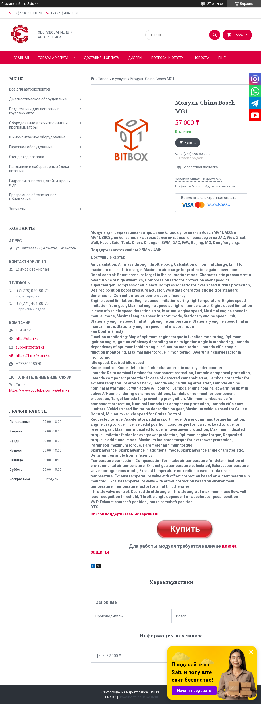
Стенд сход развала (26, 157)
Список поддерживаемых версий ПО (124, 514)
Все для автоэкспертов (29, 89)
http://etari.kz (27, 339)
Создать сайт (11, 4)
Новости (201, 58)
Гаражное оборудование (31, 147)
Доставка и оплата (101, 58)
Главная (21, 58)
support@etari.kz (30, 347)
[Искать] (214, 35)
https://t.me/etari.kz (33, 355)
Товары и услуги (112, 79)
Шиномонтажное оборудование (37, 137)
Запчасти (17, 209)
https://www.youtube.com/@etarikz (39, 390)
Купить (190, 143)
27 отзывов (216, 4)
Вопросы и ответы (168, 58)
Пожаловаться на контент (138, 697)
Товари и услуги (53, 58)
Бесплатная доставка (200, 167)
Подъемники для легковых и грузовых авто (34, 111)
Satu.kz (154, 692)
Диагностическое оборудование (38, 99)
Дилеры (135, 58)
